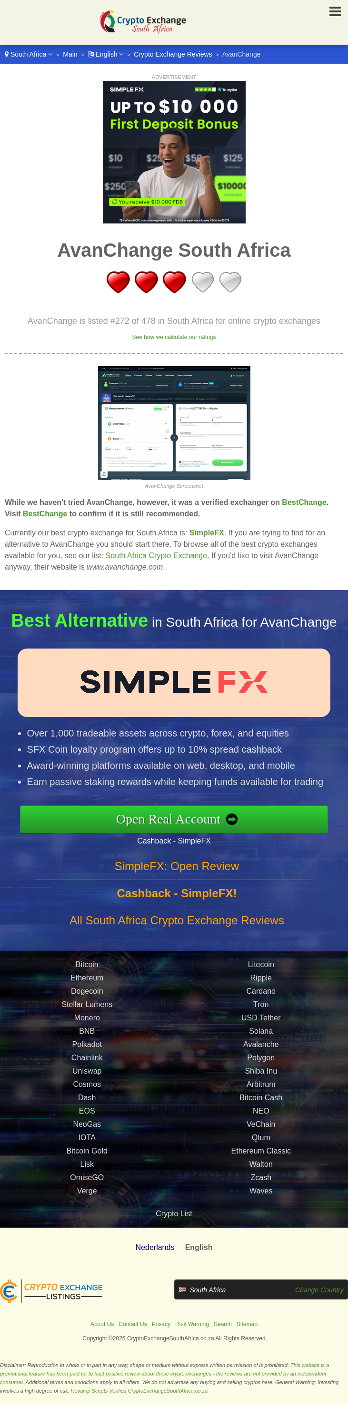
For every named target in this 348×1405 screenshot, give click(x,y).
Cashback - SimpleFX (185, 838)
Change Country (319, 1290)
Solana (261, 1042)
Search (223, 1324)
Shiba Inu (261, 1082)
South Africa (28, 54)
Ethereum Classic (261, 1162)
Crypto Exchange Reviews (173, 54)
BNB (87, 1042)
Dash (87, 1109)
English (106, 54)
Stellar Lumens (86, 1016)
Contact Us (133, 1324)
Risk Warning (192, 1324)
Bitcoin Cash (260, 1109)
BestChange (304, 502)
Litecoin (261, 976)
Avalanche (260, 1056)
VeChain (261, 1136)
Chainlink (87, 1069)
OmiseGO (87, 1189)
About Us (102, 1324)
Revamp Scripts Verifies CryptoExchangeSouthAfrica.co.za (139, 1391)
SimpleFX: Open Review (177, 877)
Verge (87, 1202)
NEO (261, 1122)
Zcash (260, 1189)
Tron (260, 1016)
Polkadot (87, 1056)
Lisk (87, 1176)
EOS (87, 1122)
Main (70, 54)
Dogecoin (87, 1002)
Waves (260, 1202)
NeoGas (87, 1136)
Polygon (261, 1069)
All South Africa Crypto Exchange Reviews (177, 931)
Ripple (261, 989)
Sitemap (247, 1324)
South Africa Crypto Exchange (156, 556)
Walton (261, 1176)
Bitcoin (87, 976)
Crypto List (174, 1214)
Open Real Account (180, 818)
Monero (87, 1029)
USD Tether (260, 1029)
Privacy (161, 1324)
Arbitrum (261, 1096)
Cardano (261, 1002)
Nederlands (155, 1247)
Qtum (261, 1149)
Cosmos (87, 1096)
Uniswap (86, 1082)
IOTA (87, 1149)
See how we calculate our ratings (174, 337)
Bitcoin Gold (87, 1162)
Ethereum (86, 989)
